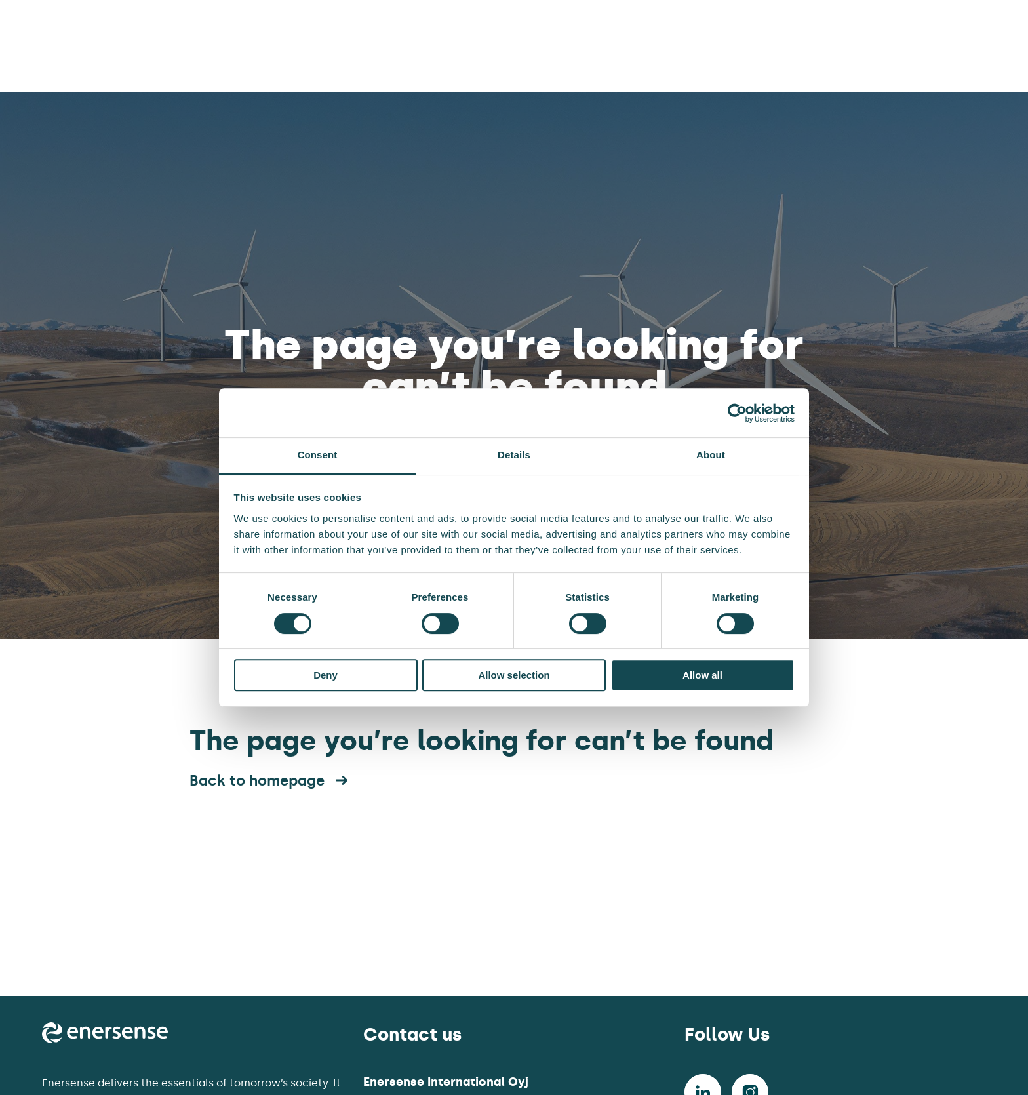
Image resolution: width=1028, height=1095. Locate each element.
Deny (325, 675)
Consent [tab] (318, 454)
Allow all (702, 675)
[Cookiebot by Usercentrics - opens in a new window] (737, 413)
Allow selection (513, 675)
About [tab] (710, 454)
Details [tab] (514, 454)
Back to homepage (270, 780)
